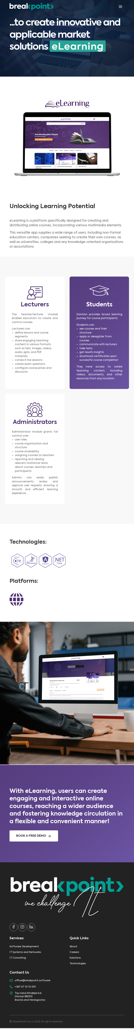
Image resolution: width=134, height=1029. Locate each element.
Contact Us (19, 973)
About (73, 947)
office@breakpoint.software (32, 981)
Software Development (24, 947)
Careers (74, 953)
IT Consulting (18, 958)
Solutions (75, 958)
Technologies (78, 964)
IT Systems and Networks (25, 953)
